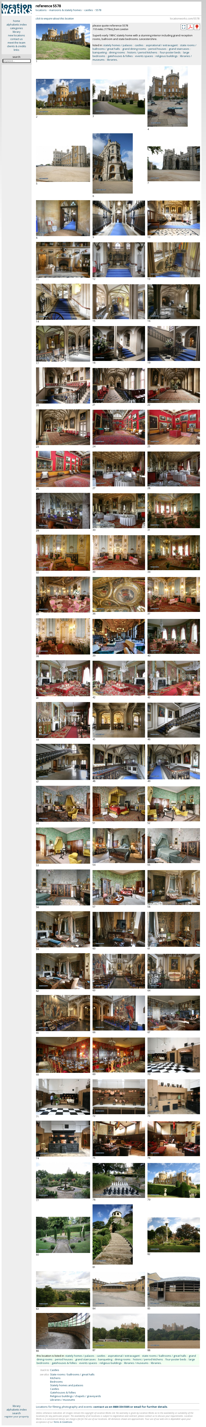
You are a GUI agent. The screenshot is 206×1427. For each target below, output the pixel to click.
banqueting (100, 52)
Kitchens (55, 1378)
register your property (16, 1416)
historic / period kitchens (142, 52)
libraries (112, 59)
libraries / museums (136, 1363)
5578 (98, 10)
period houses (157, 49)
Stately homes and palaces (66, 1385)
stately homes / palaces (117, 45)
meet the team (16, 42)
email (137, 1407)
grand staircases (179, 49)
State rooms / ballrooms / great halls (72, 1374)
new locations (16, 35)
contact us (16, 39)
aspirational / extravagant (162, 45)
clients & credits (16, 46)
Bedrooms (56, 1381)
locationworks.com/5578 (184, 18)
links (16, 50)
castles (88, 10)
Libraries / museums (62, 1400)
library (17, 32)
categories (16, 28)
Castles (54, 1370)
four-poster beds (170, 52)
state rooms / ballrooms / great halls (164, 1356)
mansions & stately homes (65, 10)
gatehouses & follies (120, 56)
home (16, 21)
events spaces (144, 56)
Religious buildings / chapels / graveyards (75, 1396)
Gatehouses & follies (63, 1392)
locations (41, 10)
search (16, 1413)
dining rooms (117, 52)
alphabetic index (16, 24)
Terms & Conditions (63, 1421)
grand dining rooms (134, 49)
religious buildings (167, 56)
